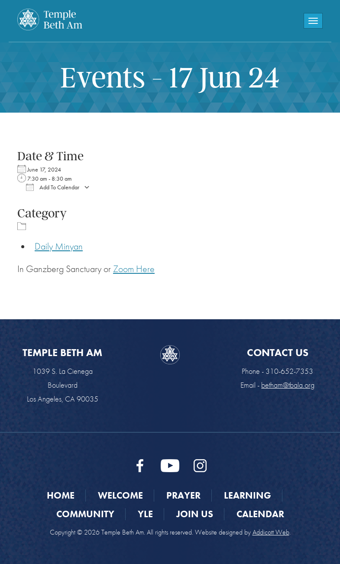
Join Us (194, 514)
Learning (247, 495)
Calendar (260, 514)
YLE (145, 514)
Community (85, 514)
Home (60, 495)
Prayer (183, 495)
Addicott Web (271, 532)
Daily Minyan (59, 246)
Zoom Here (134, 269)
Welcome (120, 495)
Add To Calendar (52, 187)
